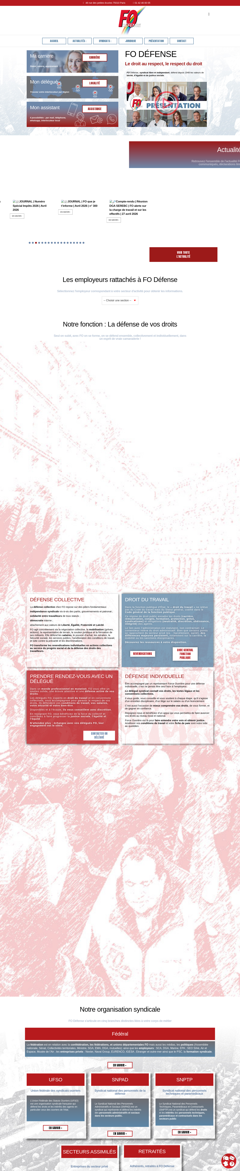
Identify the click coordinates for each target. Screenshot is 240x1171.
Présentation (156, 41)
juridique (130, 41)
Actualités (79, 41)
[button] (166, 104)
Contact (181, 41)
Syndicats (105, 41)
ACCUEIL (54, 41)
